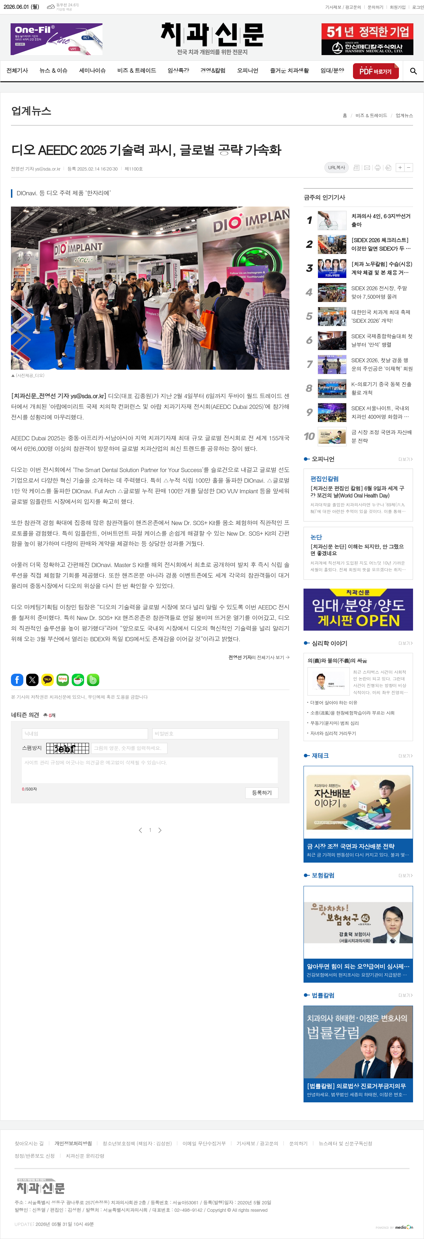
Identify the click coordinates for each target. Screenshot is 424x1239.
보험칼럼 (323, 875)
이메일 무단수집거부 (204, 1143)
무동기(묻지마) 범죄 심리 (334, 723)
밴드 (93, 680)
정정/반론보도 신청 (34, 1155)
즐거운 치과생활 (289, 70)
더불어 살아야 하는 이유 (333, 702)
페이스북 (17, 680)
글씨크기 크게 (400, 167)
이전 (140, 830)
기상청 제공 (64, 9)
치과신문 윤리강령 (85, 1155)
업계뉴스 (404, 115)
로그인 (418, 7)
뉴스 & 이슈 (53, 70)
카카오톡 (47, 680)
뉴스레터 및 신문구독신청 (345, 1143)
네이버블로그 (63, 680)
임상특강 (178, 70)
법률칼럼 (323, 995)
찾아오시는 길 (29, 1143)
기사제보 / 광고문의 (343, 7)
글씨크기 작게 (408, 167)
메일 (367, 167)
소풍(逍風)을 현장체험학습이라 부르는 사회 (352, 712)
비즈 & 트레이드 (136, 70)
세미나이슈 (92, 70)
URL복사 (336, 167)
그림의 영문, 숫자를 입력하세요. (127, 747)
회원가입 (398, 7)
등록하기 (262, 792)
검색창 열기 (413, 71)
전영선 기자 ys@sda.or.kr (35, 168)
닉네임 (31, 733)
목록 (356, 167)
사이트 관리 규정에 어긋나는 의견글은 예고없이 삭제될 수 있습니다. (95, 762)
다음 (160, 830)
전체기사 (17, 70)
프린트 (377, 167)
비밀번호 (164, 733)
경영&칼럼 (212, 70)
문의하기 (375, 7)
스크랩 (388, 167)
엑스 (32, 680)
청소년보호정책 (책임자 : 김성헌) (137, 1143)
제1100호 (134, 168)
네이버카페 (78, 680)
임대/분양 (332, 70)
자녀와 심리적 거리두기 (333, 733)
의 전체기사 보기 (256, 657)
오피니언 (247, 70)
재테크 (320, 755)
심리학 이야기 (329, 643)
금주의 (324, 197)
